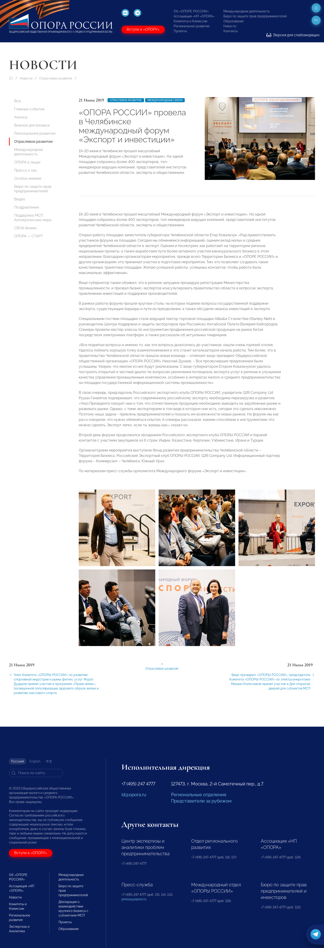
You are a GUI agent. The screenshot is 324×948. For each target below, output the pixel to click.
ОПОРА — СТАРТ (28, 236)
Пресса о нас (25, 170)
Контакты (230, 31)
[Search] (36, 773)
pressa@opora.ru (134, 899)
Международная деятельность (246, 11)
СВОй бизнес (25, 228)
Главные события (29, 109)
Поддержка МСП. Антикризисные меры (33, 217)
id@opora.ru (134, 794)
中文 (49, 761)
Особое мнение (27, 178)
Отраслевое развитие (55, 78)
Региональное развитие (191, 26)
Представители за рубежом (201, 801)
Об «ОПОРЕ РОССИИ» (191, 11)
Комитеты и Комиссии (190, 21)
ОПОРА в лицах (27, 162)
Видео (19, 199)
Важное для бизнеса (32, 125)
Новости (229, 26)
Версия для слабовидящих (293, 35)
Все (17, 101)
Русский (17, 761)
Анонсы (20, 117)
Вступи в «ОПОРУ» (143, 29)
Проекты (180, 31)
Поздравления (26, 207)
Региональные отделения (198, 794)
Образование (233, 21)
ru (316, 20)
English (34, 761)
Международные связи (164, 100)
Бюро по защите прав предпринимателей (255, 16)
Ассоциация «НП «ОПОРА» (194, 16)
